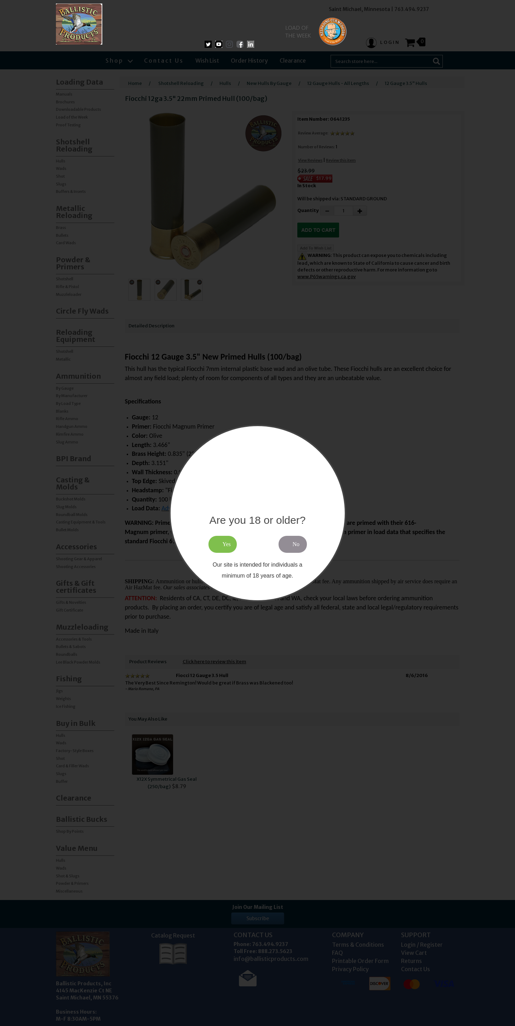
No (296, 544)
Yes (227, 544)
